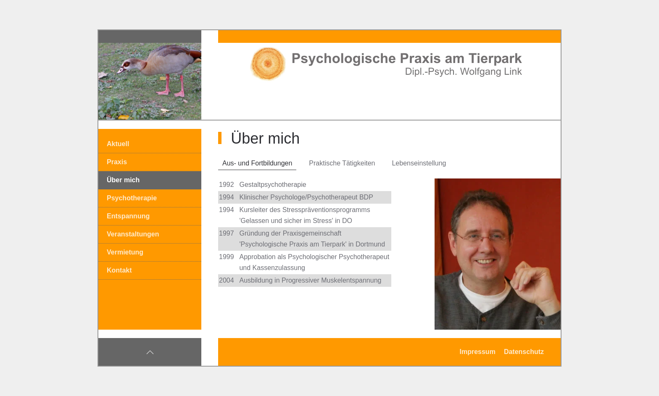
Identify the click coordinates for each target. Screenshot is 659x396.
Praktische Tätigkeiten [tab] (342, 163)
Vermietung (125, 252)
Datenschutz (524, 351)
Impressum (478, 351)
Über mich (123, 180)
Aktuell (118, 143)
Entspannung (128, 216)
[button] (150, 352)
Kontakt (119, 270)
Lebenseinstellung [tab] (419, 163)
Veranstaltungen (133, 234)
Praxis (117, 161)
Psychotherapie (132, 198)
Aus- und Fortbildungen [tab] (257, 163)
